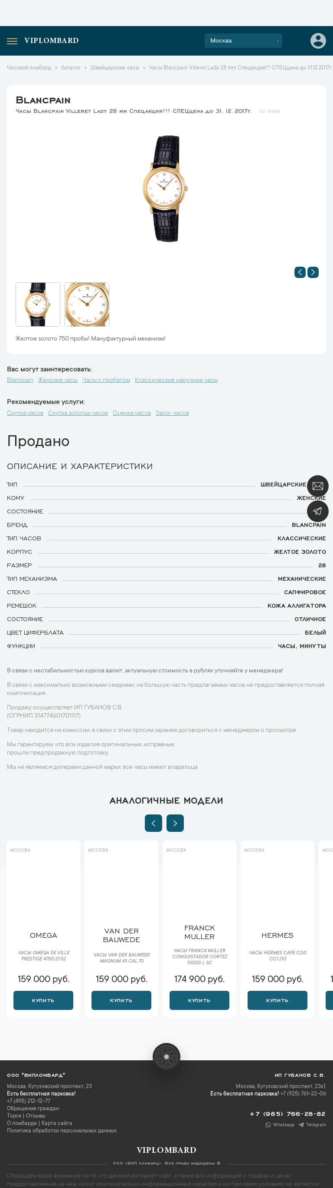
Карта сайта (57, 1124)
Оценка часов (132, 413)
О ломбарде (22, 1124)
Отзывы (36, 1116)
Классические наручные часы (176, 380)
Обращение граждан (33, 1109)
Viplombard (51, 41)
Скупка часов (25, 413)
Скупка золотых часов (78, 413)
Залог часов (172, 413)
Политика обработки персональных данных (62, 1131)
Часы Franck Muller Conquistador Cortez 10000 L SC (199, 957)
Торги (14, 1116)
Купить (43, 999)
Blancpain (43, 98)
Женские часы (58, 380)
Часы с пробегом (106, 380)
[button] (300, 272)
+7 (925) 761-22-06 (303, 1094)
